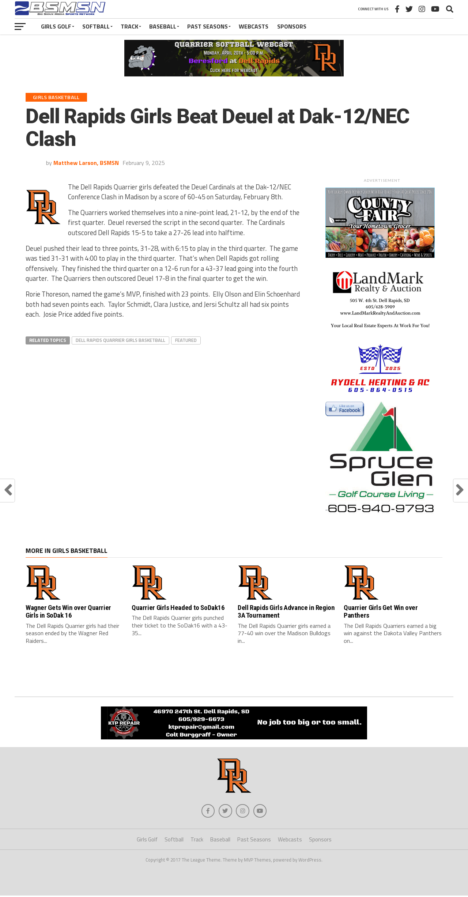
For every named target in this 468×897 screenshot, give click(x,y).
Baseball (162, 26)
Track (129, 26)
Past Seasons (207, 26)
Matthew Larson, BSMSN (86, 162)
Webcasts (253, 26)
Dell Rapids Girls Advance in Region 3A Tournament (286, 611)
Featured (186, 340)
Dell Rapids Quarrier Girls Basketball (120, 340)
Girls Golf (56, 26)
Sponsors (291, 26)
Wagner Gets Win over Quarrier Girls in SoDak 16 (68, 611)
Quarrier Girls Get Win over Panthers (381, 611)
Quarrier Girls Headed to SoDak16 (178, 607)
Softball (96, 26)
